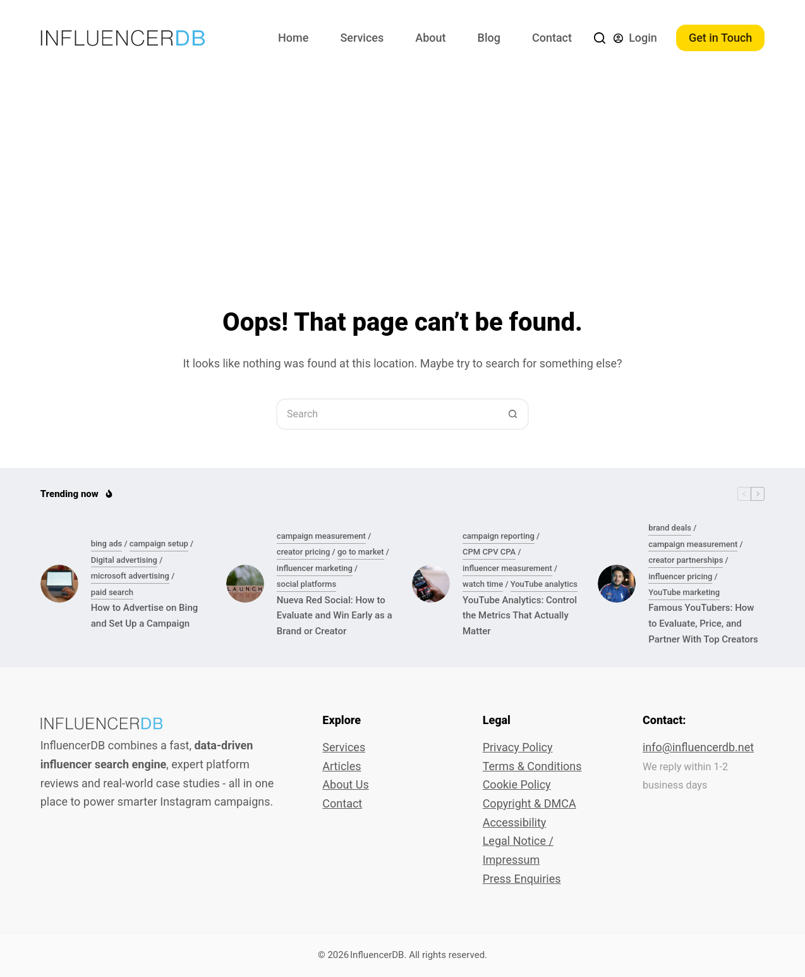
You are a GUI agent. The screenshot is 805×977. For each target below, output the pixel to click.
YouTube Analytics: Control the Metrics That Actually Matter (520, 615)
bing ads (106, 543)
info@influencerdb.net (698, 747)
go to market (360, 551)
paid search (112, 592)
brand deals (669, 527)
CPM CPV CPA (489, 551)
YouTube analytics (544, 584)
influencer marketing (315, 568)
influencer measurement (507, 568)
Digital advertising (124, 560)
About (430, 37)
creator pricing (303, 551)
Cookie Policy (517, 784)
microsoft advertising (130, 576)
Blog (489, 37)
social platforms (306, 584)
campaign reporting (499, 536)
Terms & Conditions (532, 766)
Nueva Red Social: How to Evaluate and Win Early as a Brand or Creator (334, 615)
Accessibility (515, 822)
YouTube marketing (684, 592)
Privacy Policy (518, 747)
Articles (341, 766)
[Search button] (513, 414)
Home (293, 37)
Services (362, 37)
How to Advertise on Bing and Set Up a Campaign (144, 615)
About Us (345, 784)
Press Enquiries (522, 878)
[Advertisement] (402, 170)
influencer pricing (680, 576)
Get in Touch (720, 37)
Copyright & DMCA (529, 803)
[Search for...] (386, 414)
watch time (483, 584)
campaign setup (159, 543)
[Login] (635, 37)
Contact (552, 37)
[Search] (599, 38)
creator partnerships (685, 560)
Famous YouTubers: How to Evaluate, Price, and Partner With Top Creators (703, 623)
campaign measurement (321, 536)
